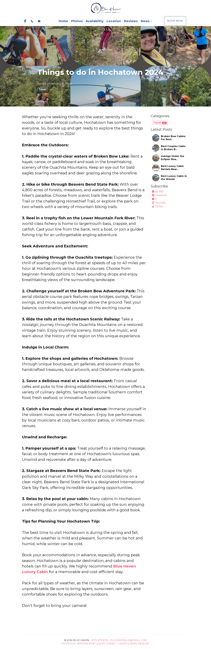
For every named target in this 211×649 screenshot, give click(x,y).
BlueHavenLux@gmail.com (128, 640)
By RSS (158, 191)
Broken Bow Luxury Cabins (96, 643)
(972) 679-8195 (99, 640)
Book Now (175, 20)
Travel (42, 89)
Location (114, 21)
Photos (77, 21)
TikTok (157, 206)
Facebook (159, 195)
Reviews (131, 21)
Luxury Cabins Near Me (133, 643)
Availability (95, 21)
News (145, 21)
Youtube (159, 202)
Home (63, 21)
